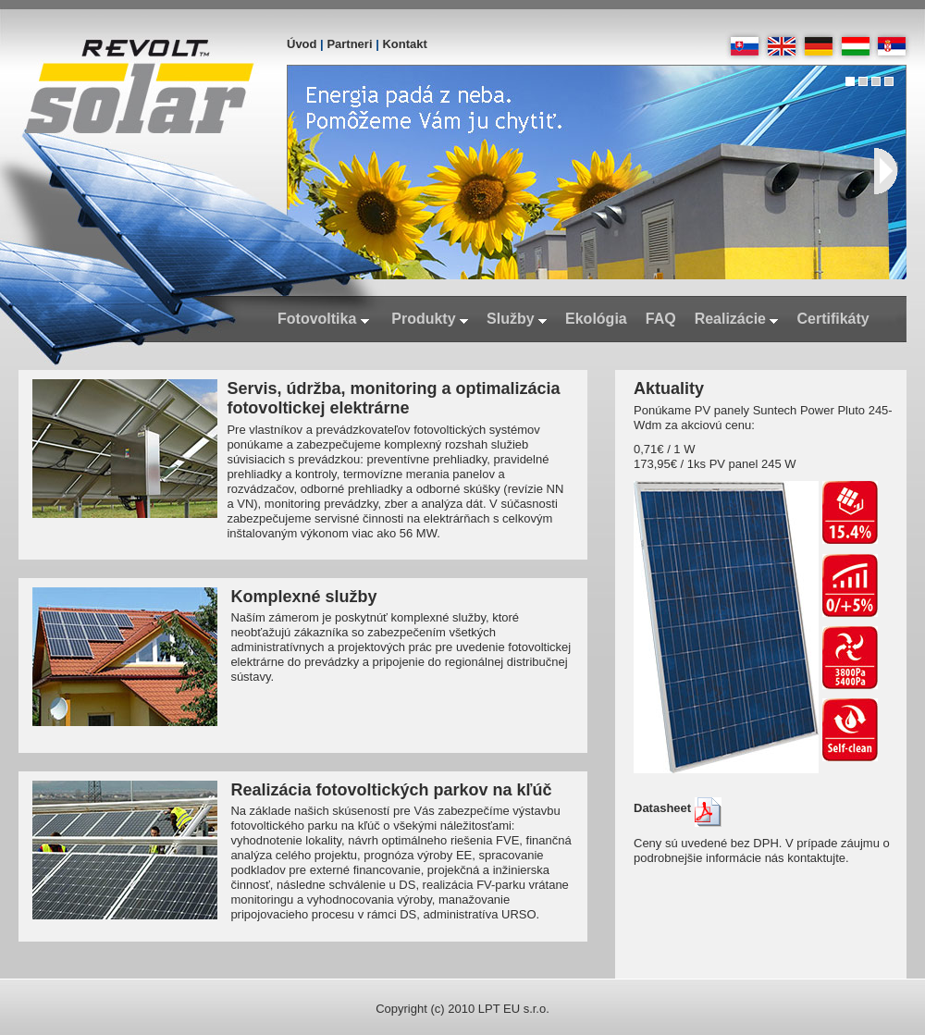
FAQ (661, 319)
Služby (517, 319)
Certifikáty (832, 319)
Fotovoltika (323, 319)
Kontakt (404, 44)
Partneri (349, 44)
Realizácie (737, 319)
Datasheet (678, 808)
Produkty (429, 319)
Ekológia (596, 319)
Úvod (302, 44)
